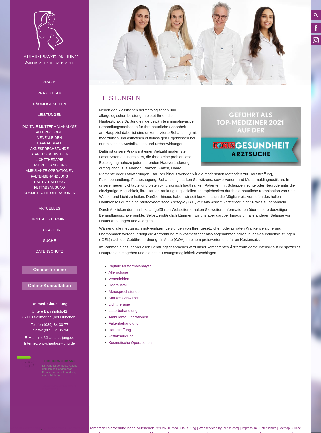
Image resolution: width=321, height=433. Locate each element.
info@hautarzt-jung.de (55, 337)
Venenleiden (49, 138)
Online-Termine (49, 269)
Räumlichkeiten (49, 104)
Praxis (49, 82)
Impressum (249, 428)
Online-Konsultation (49, 285)
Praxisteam (49, 93)
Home (103, 82)
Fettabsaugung (49, 187)
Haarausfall (49, 143)
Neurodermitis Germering (64, 428)
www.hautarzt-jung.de (57, 343)
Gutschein (49, 230)
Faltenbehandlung (49, 176)
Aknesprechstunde (49, 149)
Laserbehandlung (49, 165)
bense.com (230, 428)
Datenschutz (49, 251)
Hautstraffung (49, 182)
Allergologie (49, 132)
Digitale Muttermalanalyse (49, 127)
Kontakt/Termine (49, 219)
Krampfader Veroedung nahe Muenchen (120, 428)
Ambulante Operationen (49, 171)
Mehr (69, 375)
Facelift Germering (25, 428)
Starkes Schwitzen (49, 154)
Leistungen (49, 114)
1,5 (29, 364)
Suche (49, 240)
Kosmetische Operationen (49, 193)
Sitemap (284, 428)
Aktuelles (49, 208)
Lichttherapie (49, 160)
